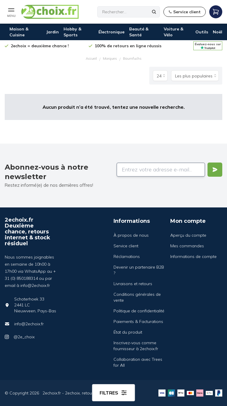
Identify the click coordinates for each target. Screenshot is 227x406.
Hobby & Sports (72, 32)
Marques (110, 58)
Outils (201, 32)
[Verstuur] (214, 170)
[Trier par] (195, 75)
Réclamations (127, 256)
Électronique (111, 32)
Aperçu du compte (188, 235)
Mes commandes (187, 246)
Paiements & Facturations (138, 321)
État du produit (128, 332)
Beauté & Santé (138, 32)
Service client (126, 246)
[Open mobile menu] (11, 11)
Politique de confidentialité (139, 311)
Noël (217, 32)
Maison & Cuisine (18, 32)
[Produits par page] (160, 75)
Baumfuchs (132, 58)
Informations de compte (193, 256)
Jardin (52, 32)
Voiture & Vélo (173, 32)
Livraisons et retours (133, 283)
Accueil (91, 58)
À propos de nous (131, 235)
